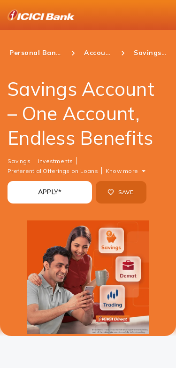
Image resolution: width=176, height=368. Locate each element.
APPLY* (50, 192)
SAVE (120, 192)
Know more (122, 170)
